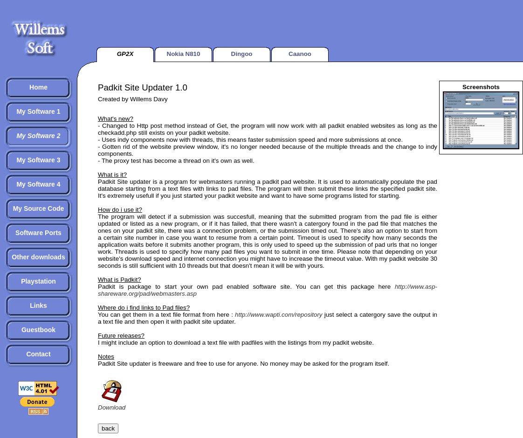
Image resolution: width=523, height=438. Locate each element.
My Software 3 (38, 160)
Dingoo (242, 53)
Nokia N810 (183, 53)
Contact (38, 354)
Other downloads (38, 257)
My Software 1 (38, 111)
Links (38, 305)
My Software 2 (38, 135)
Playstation (38, 281)
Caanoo (300, 53)
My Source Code (38, 208)
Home (38, 87)
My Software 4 (38, 184)
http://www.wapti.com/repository (278, 314)
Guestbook (38, 330)
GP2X (125, 53)
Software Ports (38, 232)
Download (111, 404)
